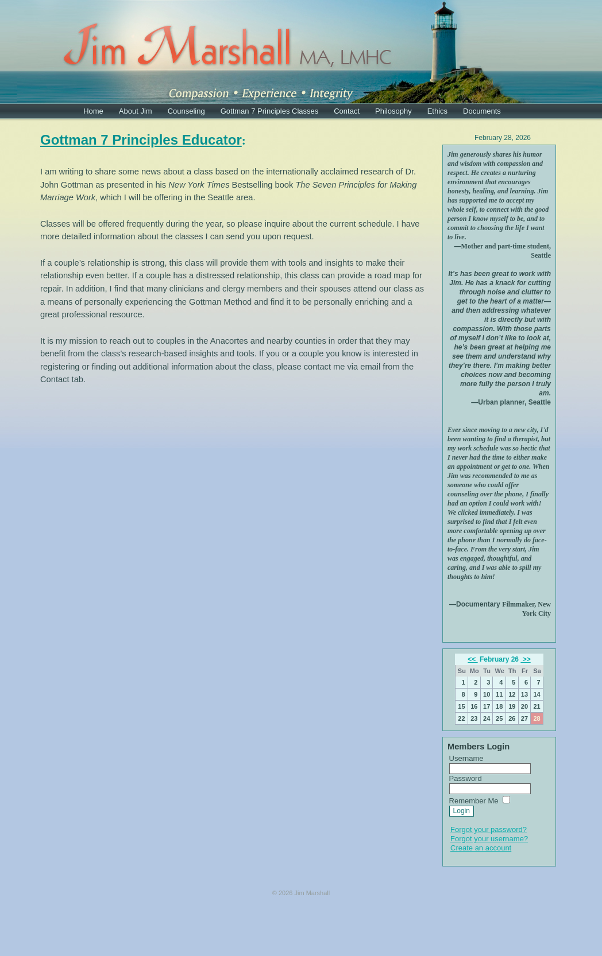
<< (472, 659)
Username (466, 758)
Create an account (480, 848)
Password (465, 778)
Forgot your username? (489, 838)
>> (525, 659)
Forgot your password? (488, 829)
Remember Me (474, 800)
